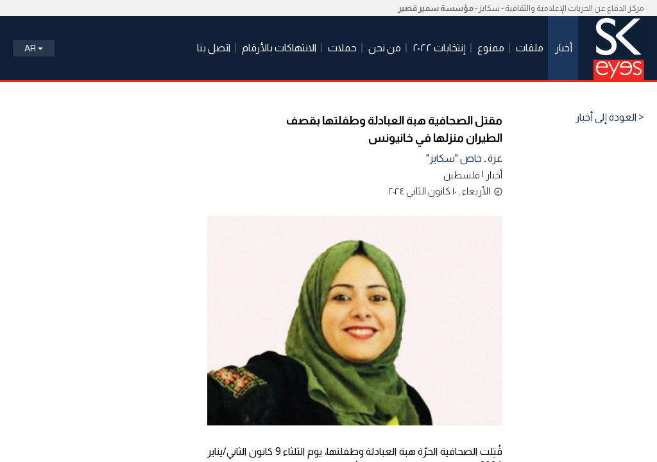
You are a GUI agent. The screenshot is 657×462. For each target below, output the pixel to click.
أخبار (494, 174)
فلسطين (461, 174)
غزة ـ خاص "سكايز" (464, 158)
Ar (33, 48)
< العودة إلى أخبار (610, 117)
